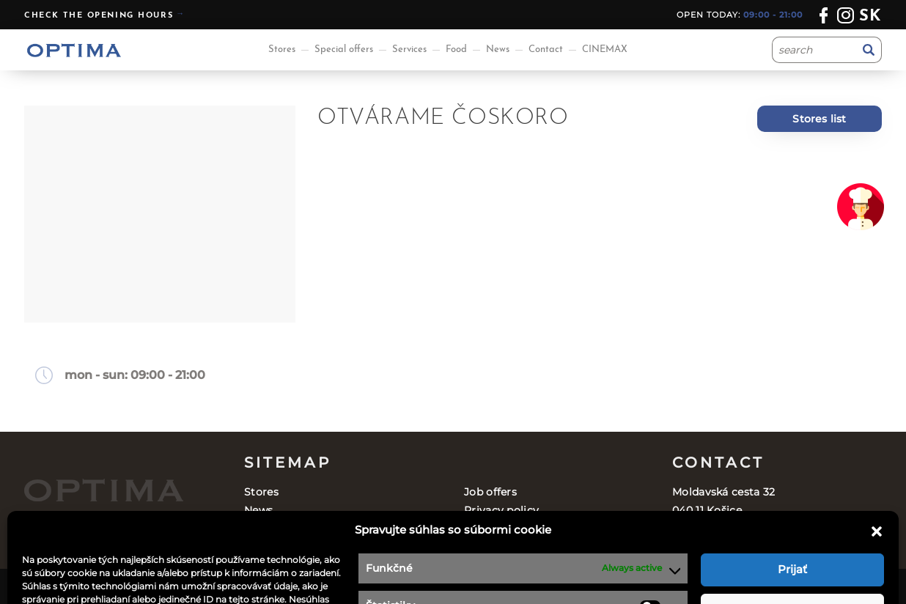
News (497, 49)
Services (409, 49)
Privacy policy (501, 510)
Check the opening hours (98, 16)
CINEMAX (604, 49)
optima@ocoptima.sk (768, 547)
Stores (281, 49)
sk (870, 16)
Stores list (819, 118)
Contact (545, 49)
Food (456, 49)
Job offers (490, 491)
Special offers (343, 49)
